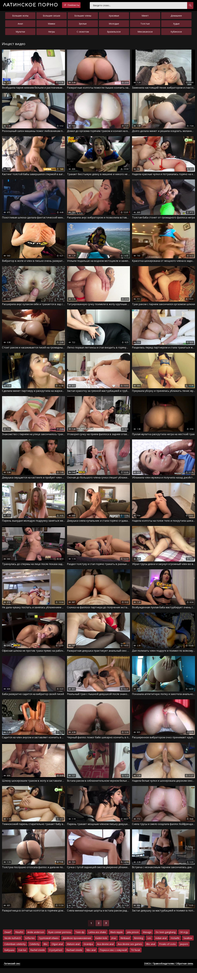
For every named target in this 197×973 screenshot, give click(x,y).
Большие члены (82, 16)
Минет (145, 16)
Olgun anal (57, 948)
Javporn (184, 948)
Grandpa (88, 948)
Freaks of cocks (167, 948)
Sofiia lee (30, 942)
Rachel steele (37, 954)
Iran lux (22, 954)
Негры (51, 32)
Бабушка (9, 954)
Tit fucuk (135, 954)
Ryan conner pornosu (59, 936)
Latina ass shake (97, 936)
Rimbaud (125, 942)
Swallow (188, 942)
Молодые (114, 24)
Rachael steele (74, 954)
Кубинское (176, 32)
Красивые (114, 16)
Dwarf (7, 936)
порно (35, 5)
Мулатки (20, 32)
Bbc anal (150, 948)
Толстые (145, 24)
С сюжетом (83, 32)
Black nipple (116, 936)
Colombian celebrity (15, 948)
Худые (176, 24)
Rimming (138, 942)
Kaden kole (101, 942)
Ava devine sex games (130, 948)
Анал (20, 24)
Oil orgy (184, 936)
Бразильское (114, 32)
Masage (147, 936)
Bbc (45, 948)
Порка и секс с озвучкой (113, 954)
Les (149, 942)
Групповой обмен (49, 942)
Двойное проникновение (77, 942)
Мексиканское (145, 32)
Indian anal (161, 942)
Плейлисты (83, 5)
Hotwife (175, 942)
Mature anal (73, 948)
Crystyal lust (55, 954)
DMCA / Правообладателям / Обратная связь (168, 968)
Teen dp (79, 936)
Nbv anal (91, 954)
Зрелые (83, 24)
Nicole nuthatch (12, 942)
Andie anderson (35, 936)
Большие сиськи (51, 16)
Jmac (113, 942)
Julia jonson (133, 936)
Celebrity (34, 948)
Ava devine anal (105, 948)
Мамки (51, 24)
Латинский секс (12, 968)
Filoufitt (19, 936)
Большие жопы (20, 16)
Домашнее (176, 16)
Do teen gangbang (166, 936)
